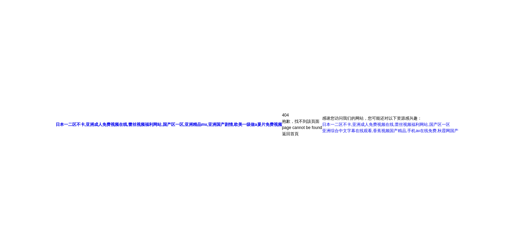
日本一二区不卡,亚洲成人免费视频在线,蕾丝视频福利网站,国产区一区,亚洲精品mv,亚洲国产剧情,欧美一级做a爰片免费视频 (169, 124)
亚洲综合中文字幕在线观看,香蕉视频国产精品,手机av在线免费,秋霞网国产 (390, 130)
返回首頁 (290, 133)
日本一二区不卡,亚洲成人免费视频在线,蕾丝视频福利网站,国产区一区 (386, 124)
